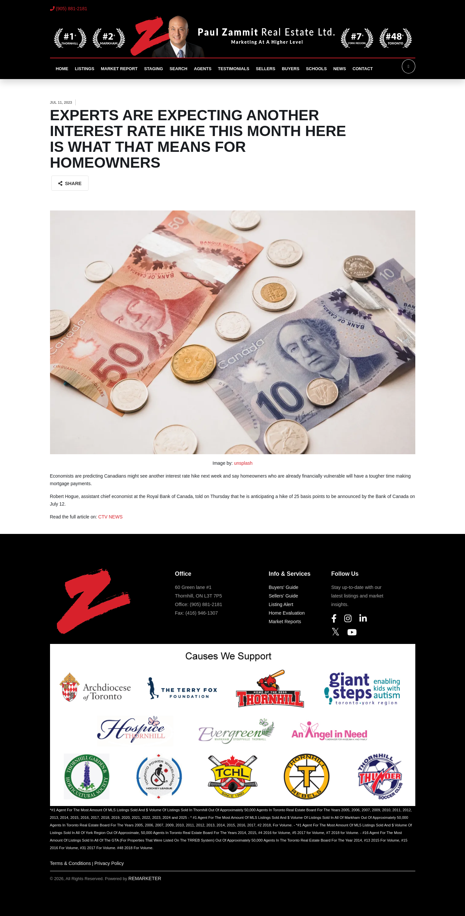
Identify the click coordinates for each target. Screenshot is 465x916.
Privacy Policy (109, 863)
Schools (316, 68)
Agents (202, 68)
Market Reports (285, 621)
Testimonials (233, 68)
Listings (84, 68)
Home (62, 68)
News (339, 68)
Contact (362, 68)
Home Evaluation (287, 613)
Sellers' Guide (283, 595)
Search (178, 68)
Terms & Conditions (70, 863)
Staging (153, 68)
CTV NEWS (110, 516)
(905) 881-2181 (69, 8)
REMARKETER (144, 878)
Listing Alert (281, 604)
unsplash (243, 463)
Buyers (290, 68)
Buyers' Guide (283, 587)
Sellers (265, 68)
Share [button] (70, 183)
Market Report (119, 68)
